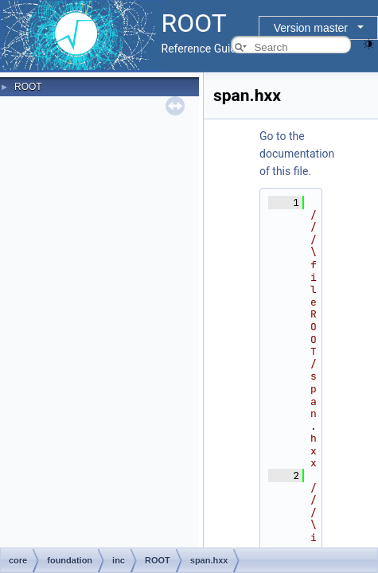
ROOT (28, 86)
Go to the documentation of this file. (296, 153)
